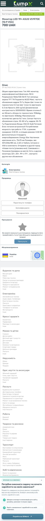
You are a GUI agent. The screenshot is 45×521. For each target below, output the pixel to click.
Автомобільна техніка (11, 297)
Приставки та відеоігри (11, 305)
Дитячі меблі (7, 336)
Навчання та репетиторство (13, 396)
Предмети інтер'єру (10, 282)
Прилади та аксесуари (11, 324)
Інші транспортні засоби (12, 465)
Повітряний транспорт (11, 459)
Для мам (6, 343)
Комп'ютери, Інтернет (11, 394)
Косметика (7, 320)
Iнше (4, 289)
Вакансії (6, 417)
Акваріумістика (8, 427)
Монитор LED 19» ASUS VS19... (32, 14)
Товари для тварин (10, 438)
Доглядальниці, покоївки (12, 392)
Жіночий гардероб (10, 373)
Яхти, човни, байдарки (11, 463)
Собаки (5, 436)
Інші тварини (7, 440)
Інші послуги (7, 409)
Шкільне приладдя (10, 349)
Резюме (5, 419)
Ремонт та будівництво (11, 287)
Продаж (6, 366)
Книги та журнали (9, 473)
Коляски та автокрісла (11, 345)
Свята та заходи (9, 403)
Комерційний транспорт (12, 452)
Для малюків (7, 340)
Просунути (22, 241)
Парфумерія (7, 322)
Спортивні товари (9, 347)
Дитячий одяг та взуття (11, 338)
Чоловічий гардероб (10, 378)
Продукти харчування (11, 285)
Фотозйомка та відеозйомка (13, 405)
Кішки (5, 429)
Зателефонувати (22, 208)
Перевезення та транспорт (13, 398)
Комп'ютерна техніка (10, 301)
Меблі (5, 276)
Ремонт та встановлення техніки (15, 401)
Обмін (5, 361)
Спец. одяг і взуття (10, 375)
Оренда (5, 363)
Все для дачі (7, 274)
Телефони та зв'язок (10, 308)
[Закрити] (41, 480)
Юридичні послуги (10, 407)
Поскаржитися (22, 213)
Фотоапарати (8, 310)
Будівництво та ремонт (11, 390)
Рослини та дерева (10, 433)
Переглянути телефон (22, 203)
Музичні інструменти (10, 475)
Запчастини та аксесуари (12, 450)
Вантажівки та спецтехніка (13, 448)
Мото (4, 457)
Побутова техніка (9, 278)
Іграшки (6, 334)
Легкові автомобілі (9, 454)
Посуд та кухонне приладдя (13, 280)
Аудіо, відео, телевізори (11, 299)
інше (4, 382)
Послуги (6, 303)
